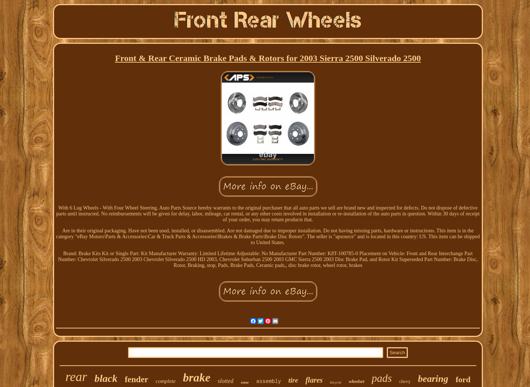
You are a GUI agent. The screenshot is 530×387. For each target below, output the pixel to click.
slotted (226, 381)
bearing (433, 378)
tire (293, 380)
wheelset (356, 381)
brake (197, 377)
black (106, 378)
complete (166, 381)
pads (382, 378)
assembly (268, 381)
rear (76, 377)
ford (463, 379)
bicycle (336, 382)
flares (314, 380)
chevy (405, 381)
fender (136, 379)
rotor (245, 382)
